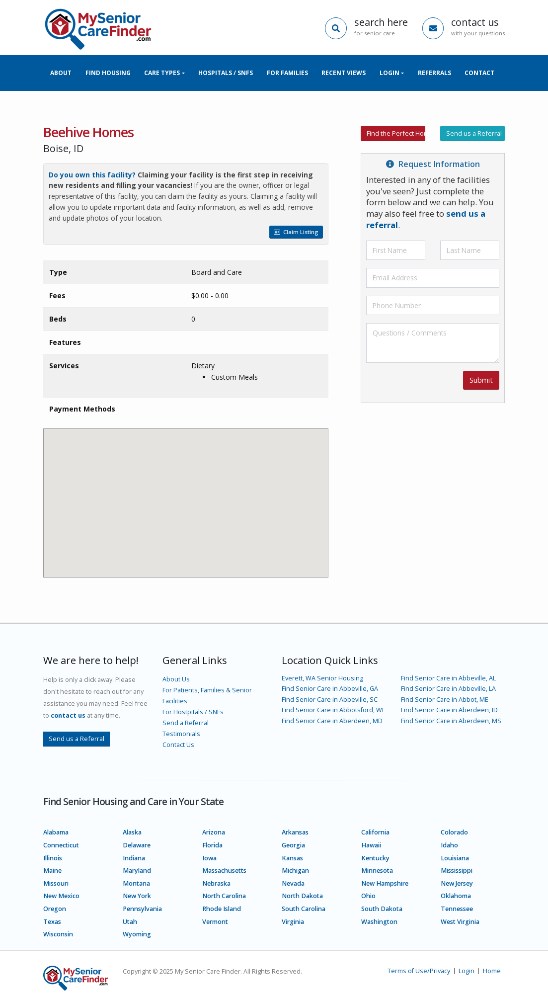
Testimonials (181, 734)
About (61, 73)
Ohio (368, 896)
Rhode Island (221, 909)
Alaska (132, 832)
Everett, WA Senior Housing (322, 678)
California (375, 832)
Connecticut (61, 845)
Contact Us (178, 745)
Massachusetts (224, 870)
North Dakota (302, 896)
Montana (136, 883)
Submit (481, 380)
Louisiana (455, 858)
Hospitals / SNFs (225, 73)
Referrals (434, 73)
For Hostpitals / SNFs (193, 712)
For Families (287, 73)
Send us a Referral (474, 133)
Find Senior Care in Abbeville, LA (448, 688)
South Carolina (303, 909)
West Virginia (460, 921)
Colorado (454, 832)
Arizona (213, 832)
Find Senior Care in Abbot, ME (444, 699)
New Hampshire (384, 883)
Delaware (137, 845)
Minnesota (377, 870)
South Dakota (381, 909)
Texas (52, 921)
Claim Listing (296, 232)
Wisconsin (58, 934)
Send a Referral (185, 723)
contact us (68, 715)
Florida (212, 845)
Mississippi (456, 870)
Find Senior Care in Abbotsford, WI (333, 710)
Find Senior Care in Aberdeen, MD (332, 721)
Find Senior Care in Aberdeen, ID (449, 710)
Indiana (134, 858)
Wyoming (137, 934)
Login (466, 971)
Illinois (52, 858)
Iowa (209, 858)
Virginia (293, 921)
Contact (479, 73)
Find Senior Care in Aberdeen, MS (451, 721)
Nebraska (216, 883)
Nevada (293, 883)
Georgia (293, 845)
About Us (176, 679)
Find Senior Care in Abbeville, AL (448, 678)
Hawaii (371, 845)
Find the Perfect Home (396, 133)
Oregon (54, 909)
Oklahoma (456, 896)
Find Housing (108, 73)
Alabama (56, 832)
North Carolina (224, 896)
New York (137, 896)
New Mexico (61, 896)
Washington (379, 921)
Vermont (215, 921)
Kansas (292, 858)
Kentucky (375, 858)
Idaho (449, 845)
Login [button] (389, 73)
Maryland (137, 870)
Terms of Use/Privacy (419, 971)
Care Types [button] (162, 73)
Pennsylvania (142, 909)
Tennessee (457, 909)
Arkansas (295, 832)
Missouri (56, 883)
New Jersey (457, 883)
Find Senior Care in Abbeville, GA (330, 688)
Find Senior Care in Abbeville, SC (330, 699)
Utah (130, 921)
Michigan (295, 870)
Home (492, 971)
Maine (52, 870)
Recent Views (343, 73)
